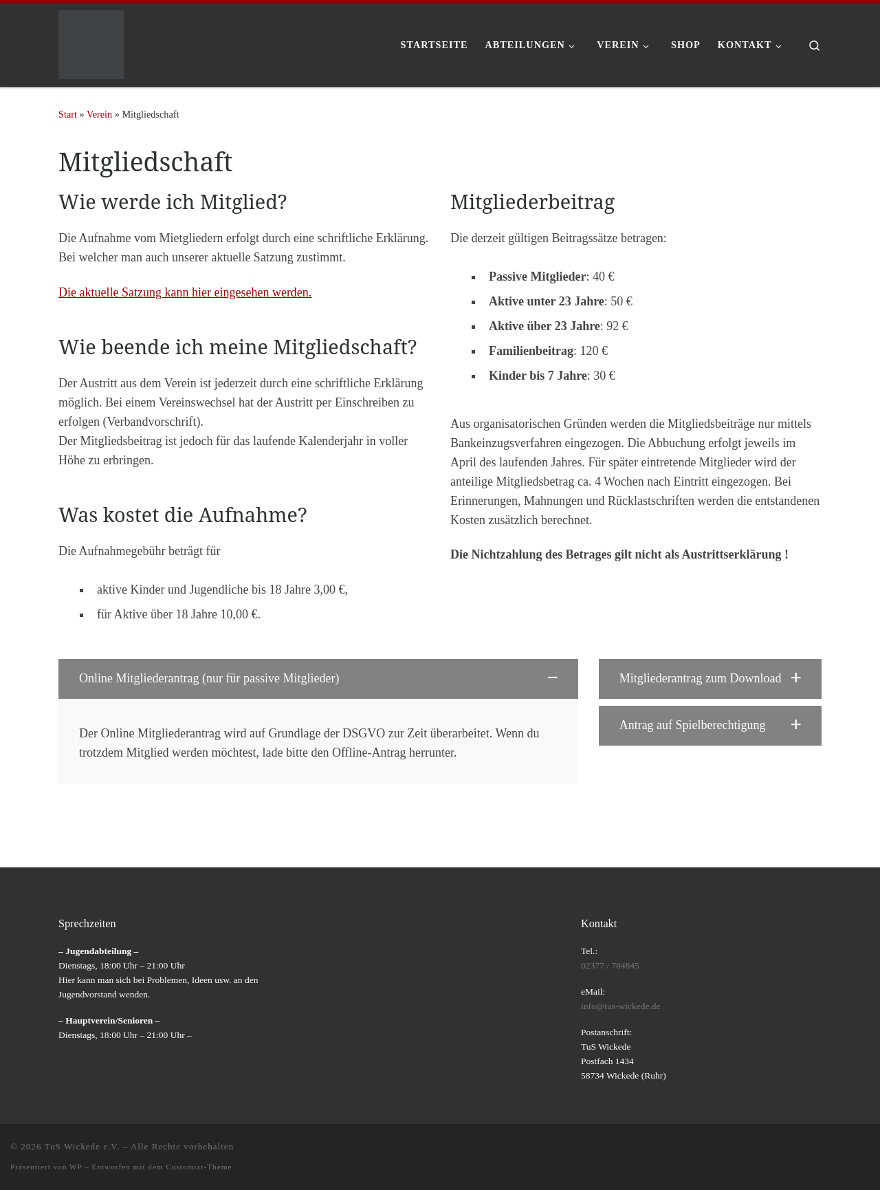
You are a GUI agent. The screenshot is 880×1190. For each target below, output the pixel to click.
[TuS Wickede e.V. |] (91, 42)
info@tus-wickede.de (621, 1006)
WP (75, 1166)
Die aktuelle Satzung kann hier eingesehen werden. (184, 292)
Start (67, 114)
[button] (318, 679)
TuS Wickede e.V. (82, 1146)
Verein (99, 114)
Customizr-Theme (199, 1166)
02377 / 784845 (610, 965)
